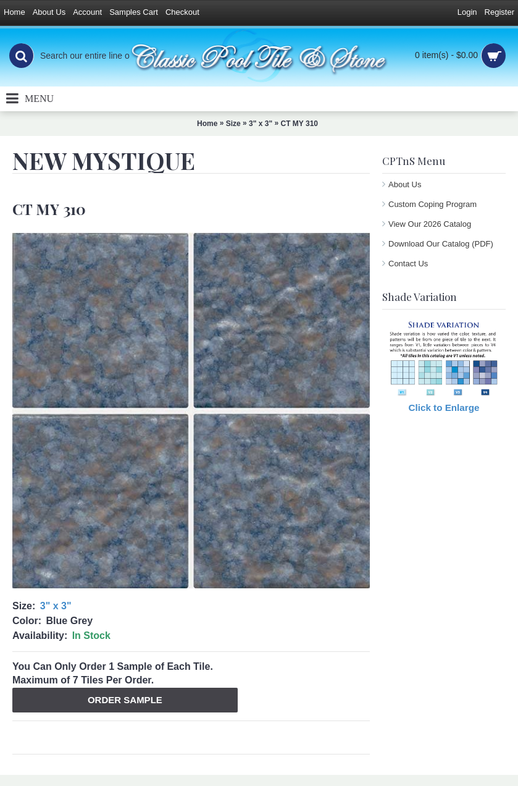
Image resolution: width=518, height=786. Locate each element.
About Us (404, 184)
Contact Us (408, 263)
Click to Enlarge (444, 407)
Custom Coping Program (432, 204)
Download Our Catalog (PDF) (440, 243)
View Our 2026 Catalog (429, 224)
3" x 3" (56, 606)
